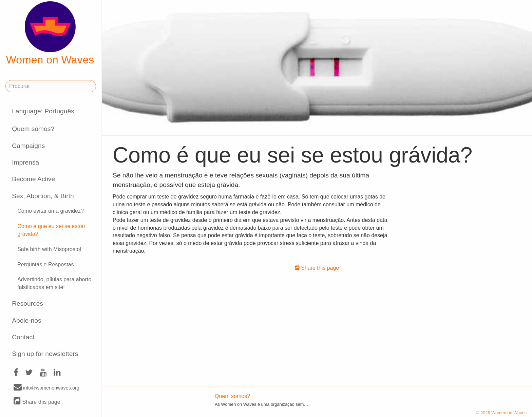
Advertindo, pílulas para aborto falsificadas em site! (54, 283)
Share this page (37, 401)
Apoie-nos (26, 320)
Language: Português (43, 111)
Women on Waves (50, 33)
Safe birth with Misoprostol (49, 249)
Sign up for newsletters (45, 353)
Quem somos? (33, 128)
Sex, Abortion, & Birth (43, 196)
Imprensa (25, 162)
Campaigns (28, 145)
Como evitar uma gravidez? (50, 211)
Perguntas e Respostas (45, 264)
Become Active (33, 179)
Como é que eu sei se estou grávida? (51, 230)
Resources (27, 303)
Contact (23, 337)
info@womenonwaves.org (46, 387)
